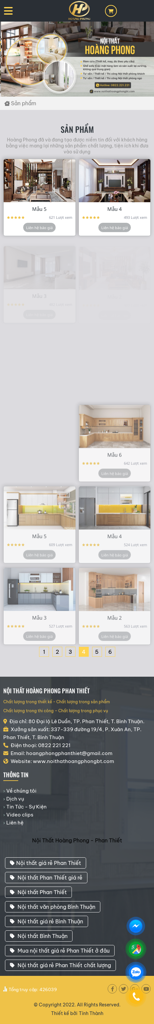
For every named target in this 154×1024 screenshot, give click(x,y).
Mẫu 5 (39, 209)
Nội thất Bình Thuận (39, 936)
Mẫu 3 (39, 622)
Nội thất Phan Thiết (38, 892)
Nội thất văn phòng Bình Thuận (52, 906)
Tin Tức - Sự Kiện (26, 807)
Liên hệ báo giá (39, 227)
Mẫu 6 (114, 459)
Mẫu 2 (114, 622)
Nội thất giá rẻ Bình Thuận (46, 921)
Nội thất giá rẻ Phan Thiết (45, 863)
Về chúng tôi (21, 791)
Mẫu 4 (114, 209)
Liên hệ (15, 822)
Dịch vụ (15, 799)
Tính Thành (91, 1013)
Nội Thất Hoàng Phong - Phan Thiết (77, 840)
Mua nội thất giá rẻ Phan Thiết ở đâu (60, 950)
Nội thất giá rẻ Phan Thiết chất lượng (60, 965)
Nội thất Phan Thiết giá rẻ (46, 877)
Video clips (19, 814)
